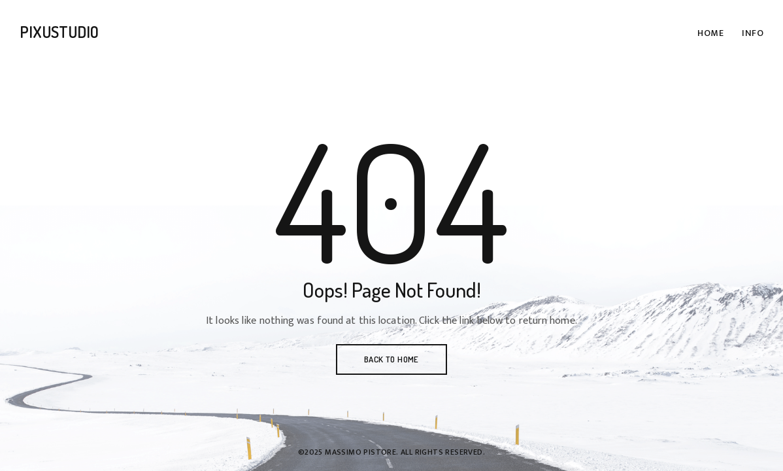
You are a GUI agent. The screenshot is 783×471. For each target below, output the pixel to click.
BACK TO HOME (391, 359)
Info (752, 33)
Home (710, 33)
